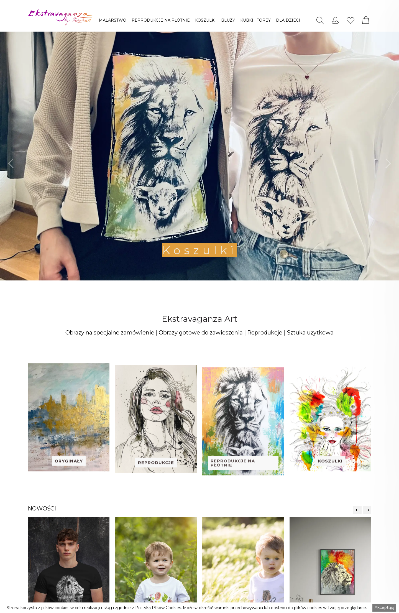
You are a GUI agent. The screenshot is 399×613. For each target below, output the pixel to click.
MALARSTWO (112, 20)
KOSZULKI (205, 20)
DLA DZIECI (288, 20)
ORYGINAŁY (69, 471)
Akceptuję (384, 607)
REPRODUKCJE (156, 475)
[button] (112, 20)
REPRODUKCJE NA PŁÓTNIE (161, 20)
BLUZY (228, 20)
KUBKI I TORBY (255, 20)
